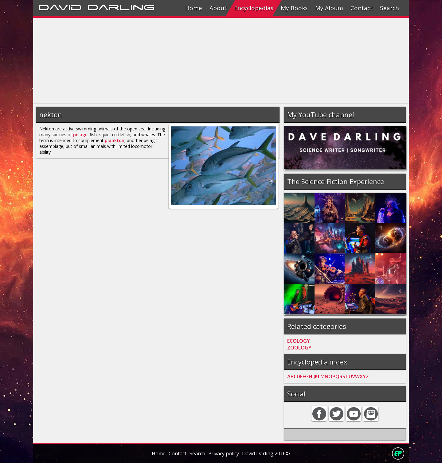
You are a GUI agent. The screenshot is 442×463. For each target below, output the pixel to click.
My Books (294, 8)
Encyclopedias (253, 8)
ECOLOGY (298, 341)
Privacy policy (223, 453)
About (218, 8)
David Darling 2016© (266, 453)
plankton (114, 140)
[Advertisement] (217, 61)
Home (193, 8)
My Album (329, 8)
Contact (361, 8)
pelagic (80, 134)
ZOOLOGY (299, 347)
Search (389, 8)
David (60, 6)
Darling (121, 6)
